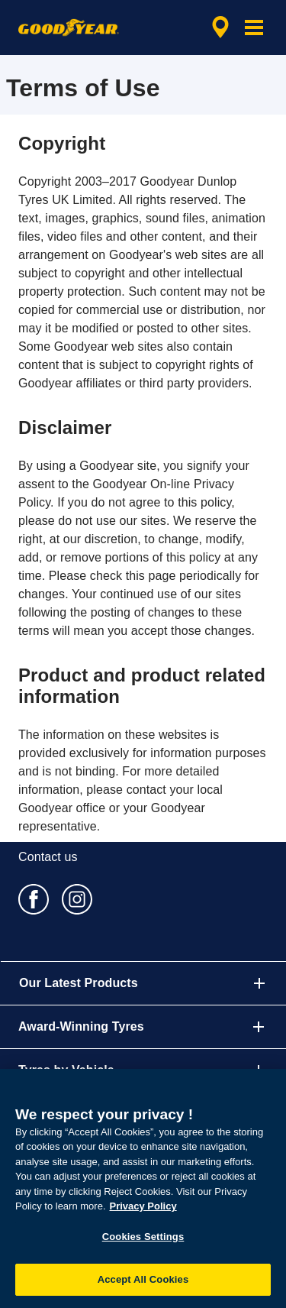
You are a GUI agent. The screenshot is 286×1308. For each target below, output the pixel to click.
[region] (143, 1188)
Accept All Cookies (143, 1279)
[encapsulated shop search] (220, 27)
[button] (254, 27)
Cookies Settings (143, 1236)
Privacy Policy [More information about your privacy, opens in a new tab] (143, 1206)
